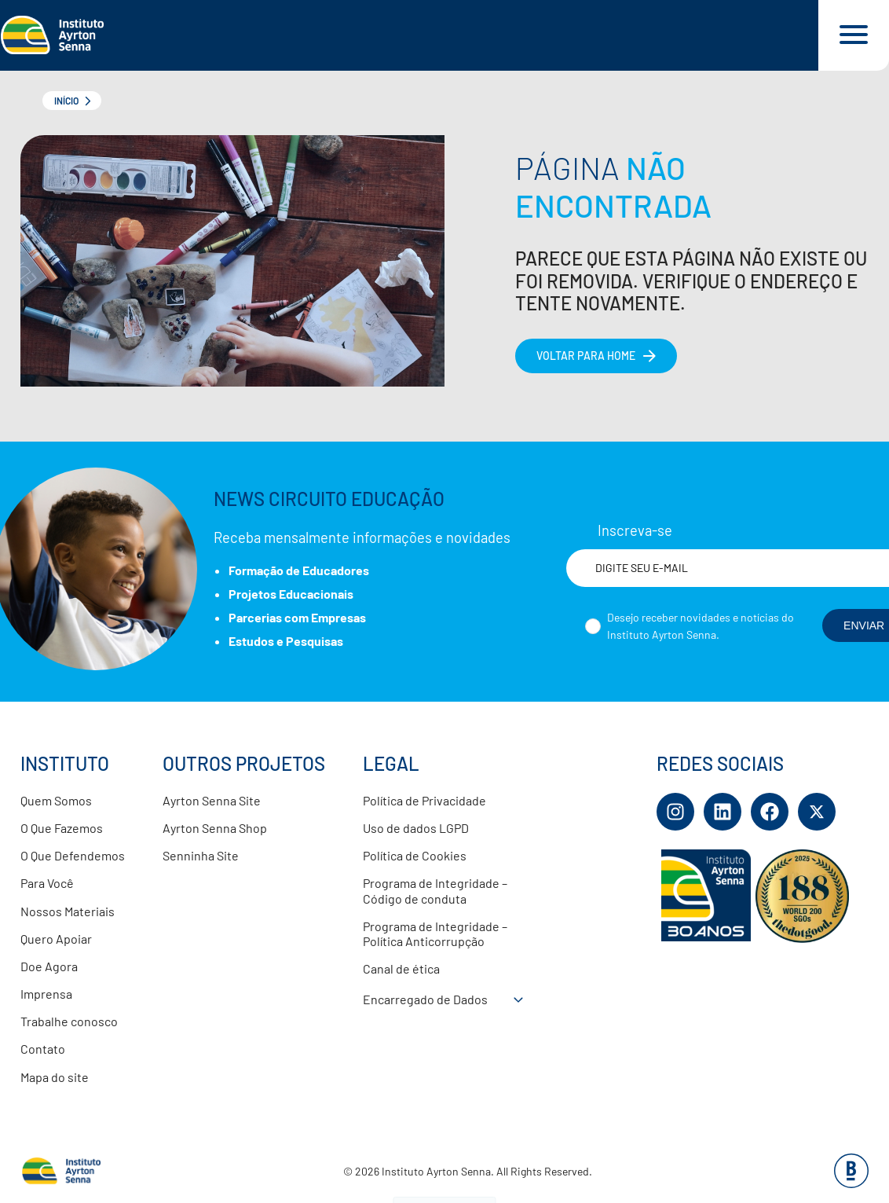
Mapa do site (54, 1076)
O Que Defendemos (72, 855)
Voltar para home (585, 355)
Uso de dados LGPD (416, 827)
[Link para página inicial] (409, 35)
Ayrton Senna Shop (215, 827)
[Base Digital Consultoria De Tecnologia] (851, 1182)
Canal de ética (401, 968)
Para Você (47, 882)
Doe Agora (49, 966)
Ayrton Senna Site (212, 800)
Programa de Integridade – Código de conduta (435, 890)
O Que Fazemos (61, 827)
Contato (42, 1048)
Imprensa (46, 993)
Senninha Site (201, 855)
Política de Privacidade (424, 800)
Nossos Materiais (67, 911)
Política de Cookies (414, 855)
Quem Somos (56, 800)
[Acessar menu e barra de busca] (853, 35)
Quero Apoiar (56, 938)
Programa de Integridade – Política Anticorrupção (435, 933)
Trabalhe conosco (69, 1021)
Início (66, 100)
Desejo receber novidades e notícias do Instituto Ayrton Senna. (700, 626)
